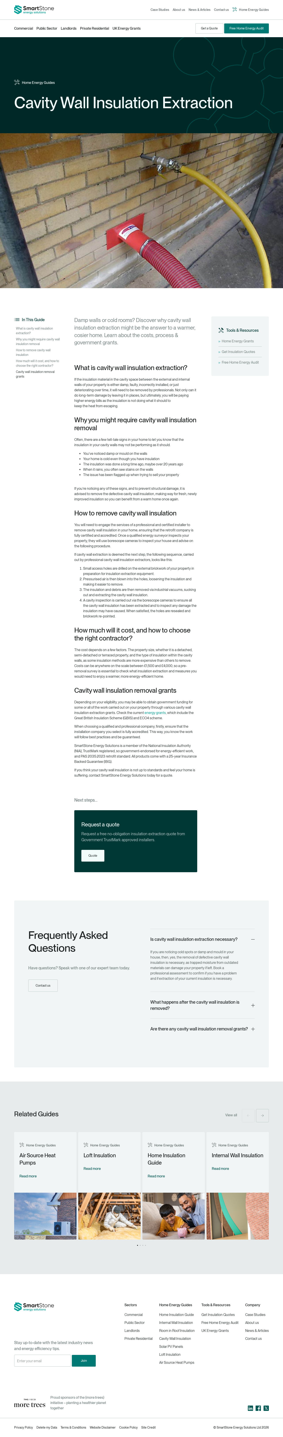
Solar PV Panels (171, 1346)
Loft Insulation (170, 1354)
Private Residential (94, 28)
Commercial (23, 28)
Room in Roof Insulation (177, 1331)
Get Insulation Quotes (218, 1315)
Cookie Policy (128, 1427)
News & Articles (199, 10)
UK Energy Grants (127, 28)
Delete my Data (46, 1427)
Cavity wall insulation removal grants (35, 374)
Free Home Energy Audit (220, 1323)
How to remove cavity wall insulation (33, 352)
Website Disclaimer (103, 1427)
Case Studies (160, 10)
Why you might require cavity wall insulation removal (38, 342)
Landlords (68, 28)
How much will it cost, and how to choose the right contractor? (37, 363)
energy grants (155, 713)
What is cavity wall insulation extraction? (34, 331)
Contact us (221, 10)
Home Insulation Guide (176, 1315)
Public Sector (46, 28)
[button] (248, 1115)
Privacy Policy (23, 1427)
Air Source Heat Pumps (176, 1362)
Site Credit (148, 1427)
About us (179, 10)
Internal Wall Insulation (176, 1323)
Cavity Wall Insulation (175, 1339)
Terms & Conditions (73, 1427)
